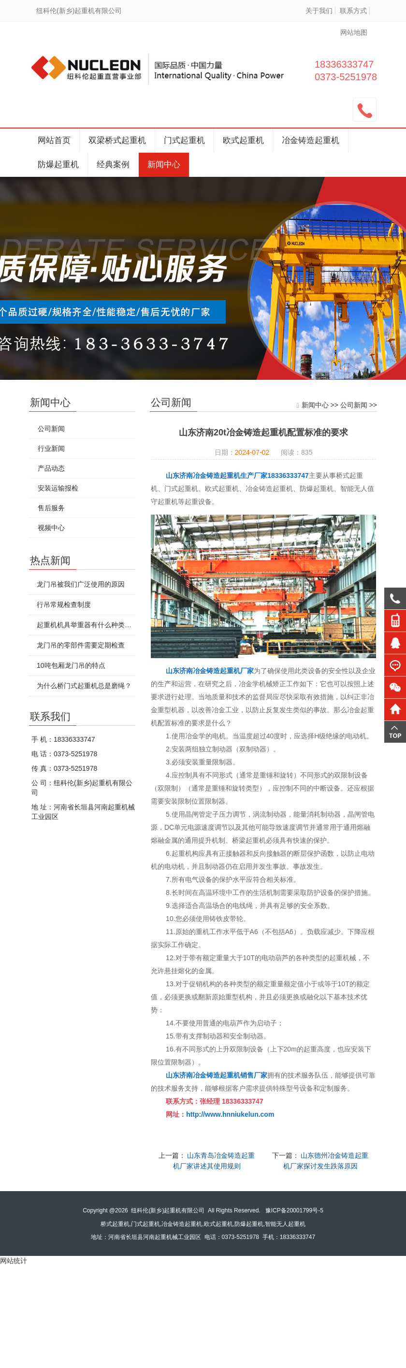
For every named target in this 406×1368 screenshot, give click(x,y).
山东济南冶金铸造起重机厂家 (210, 671)
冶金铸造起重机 (310, 140)
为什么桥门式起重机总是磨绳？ (84, 686)
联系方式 (353, 10)
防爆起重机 (58, 164)
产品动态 (51, 468)
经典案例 (113, 164)
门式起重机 (184, 140)
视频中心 (51, 528)
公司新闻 (353, 405)
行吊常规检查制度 (64, 604)
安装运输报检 (58, 488)
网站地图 (353, 32)
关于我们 (319, 10)
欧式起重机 (243, 140)
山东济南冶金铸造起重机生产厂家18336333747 (237, 475)
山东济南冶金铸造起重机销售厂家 (216, 1075)
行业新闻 (51, 448)
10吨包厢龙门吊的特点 (71, 665)
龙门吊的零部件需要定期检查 (81, 645)
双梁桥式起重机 (117, 140)
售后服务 (51, 508)
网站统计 (13, 1261)
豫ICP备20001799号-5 (294, 1210)
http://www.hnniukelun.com (230, 1114)
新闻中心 (163, 164)
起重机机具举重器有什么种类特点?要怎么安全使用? (115, 625)
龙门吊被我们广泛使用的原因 (81, 584)
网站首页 (54, 140)
